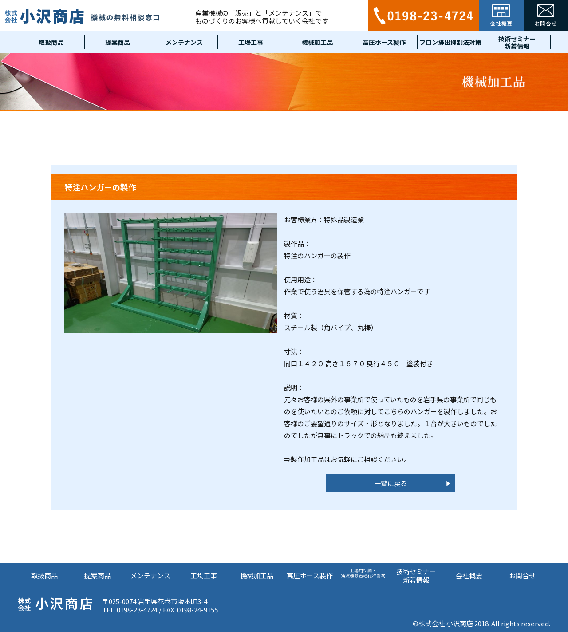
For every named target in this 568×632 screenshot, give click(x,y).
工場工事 (250, 42)
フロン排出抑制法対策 (450, 42)
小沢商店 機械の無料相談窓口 (81, 16)
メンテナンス (184, 42)
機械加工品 (317, 42)
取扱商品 (51, 42)
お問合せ (522, 575)
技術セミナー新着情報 (517, 42)
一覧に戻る (390, 483)
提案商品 (117, 42)
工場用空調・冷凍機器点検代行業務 (363, 573)
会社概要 (469, 575)
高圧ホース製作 (384, 42)
